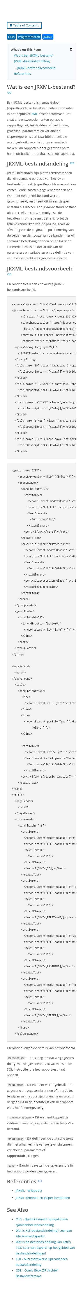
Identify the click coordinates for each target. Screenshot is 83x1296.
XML (35, 114)
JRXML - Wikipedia (29, 1190)
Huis (11, 37)
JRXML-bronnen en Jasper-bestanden (43, 1198)
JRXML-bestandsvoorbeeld (36, 68)
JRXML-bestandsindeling (32, 61)
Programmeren (29, 37)
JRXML (47, 37)
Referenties (22, 74)
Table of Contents (24, 25)
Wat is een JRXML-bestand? (34, 55)
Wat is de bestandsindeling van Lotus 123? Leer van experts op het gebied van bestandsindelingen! (45, 1247)
